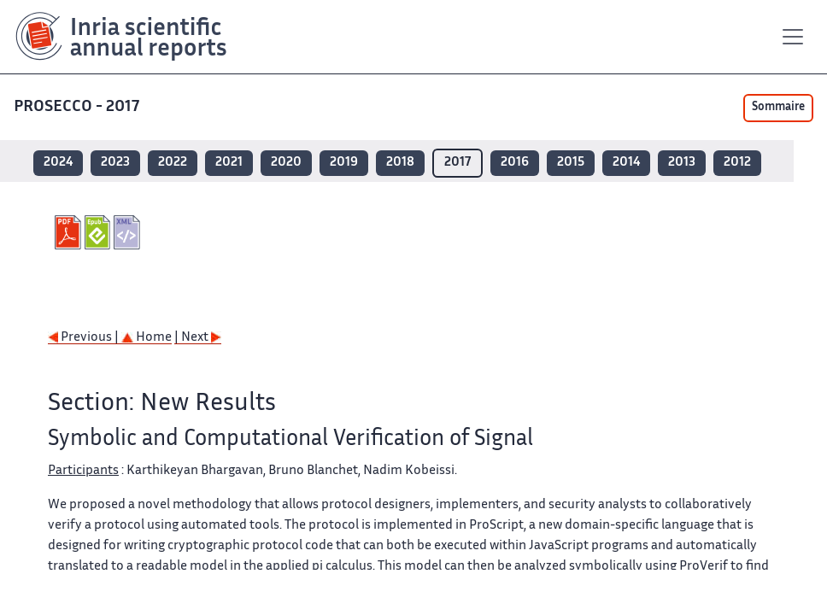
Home (146, 337)
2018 (400, 162)
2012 (737, 162)
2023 (115, 162)
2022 (172, 162)
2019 (344, 162)
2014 (626, 162)
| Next (197, 337)
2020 (286, 162)
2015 (570, 162)
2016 (515, 162)
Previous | (84, 337)
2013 (681, 162)
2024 (58, 162)
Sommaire (778, 107)
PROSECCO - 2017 (78, 107)
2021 (229, 162)
